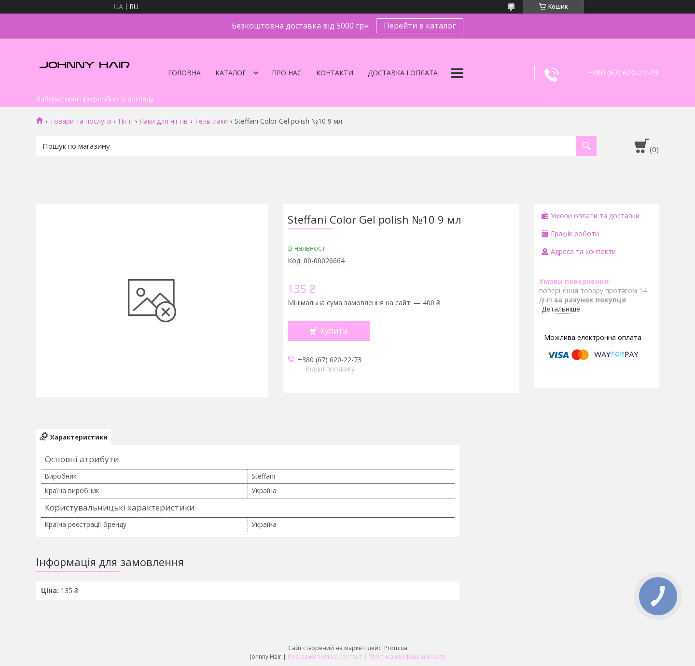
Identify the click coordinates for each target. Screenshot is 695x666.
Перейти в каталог (420, 25)
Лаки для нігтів (163, 121)
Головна (184, 72)
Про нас (287, 72)
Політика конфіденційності (406, 656)
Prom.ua (395, 648)
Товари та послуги (80, 121)
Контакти (334, 72)
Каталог (230, 72)
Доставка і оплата (403, 72)
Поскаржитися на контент (325, 656)
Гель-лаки (211, 121)
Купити (334, 331)
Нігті (125, 121)
